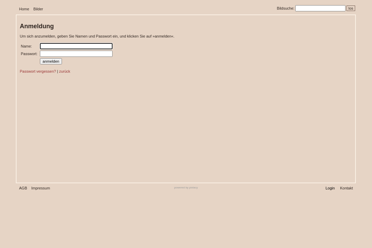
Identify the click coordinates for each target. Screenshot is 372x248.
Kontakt (346, 188)
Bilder (38, 9)
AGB (23, 188)
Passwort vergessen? (38, 71)
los (350, 8)
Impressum (40, 188)
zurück (64, 71)
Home (24, 9)
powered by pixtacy (186, 187)
